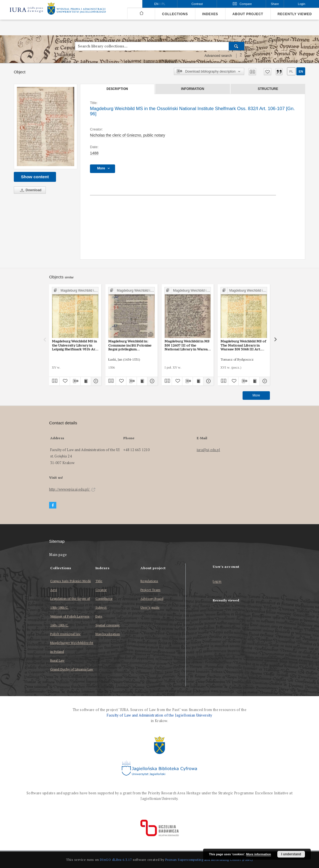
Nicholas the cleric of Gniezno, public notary (127, 135)
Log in (217, 581)
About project (247, 14)
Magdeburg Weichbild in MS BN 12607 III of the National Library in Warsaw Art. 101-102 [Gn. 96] (187, 345)
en (301, 71)
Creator (101, 590)
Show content (35, 176)
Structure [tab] (268, 89)
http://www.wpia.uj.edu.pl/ (72, 489)
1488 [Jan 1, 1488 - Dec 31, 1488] (94, 153)
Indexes (210, 14)
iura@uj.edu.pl (208, 450)
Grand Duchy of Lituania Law (71, 669)
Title (99, 581)
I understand (291, 854)
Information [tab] (192, 89)
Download (29, 190)
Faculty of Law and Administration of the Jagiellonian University (159, 715)
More (256, 395)
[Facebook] (52, 505)
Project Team (150, 590)
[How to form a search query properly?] (240, 55)
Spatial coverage (107, 625)
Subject (101, 607)
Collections (175, 14)
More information (258, 854)
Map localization (107, 634)
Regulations (149, 581)
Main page (58, 554)
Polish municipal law (65, 634)
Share (275, 4)
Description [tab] (117, 89)
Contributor (104, 599)
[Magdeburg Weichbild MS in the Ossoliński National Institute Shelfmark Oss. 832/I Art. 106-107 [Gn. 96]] (45, 126)
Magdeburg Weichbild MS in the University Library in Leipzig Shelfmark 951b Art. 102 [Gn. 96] (75, 345)
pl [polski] (163, 4)
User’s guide (150, 607)
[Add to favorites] (267, 71)
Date (98, 616)
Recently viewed (295, 14)
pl (291, 71)
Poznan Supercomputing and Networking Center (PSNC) (209, 860)
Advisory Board (151, 599)
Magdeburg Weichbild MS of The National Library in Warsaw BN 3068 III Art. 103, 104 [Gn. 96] (243, 345)
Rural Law (57, 660)
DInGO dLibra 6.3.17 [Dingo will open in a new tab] (116, 860)
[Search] (236, 46)
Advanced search (218, 56)
